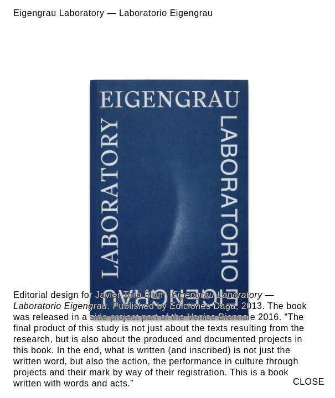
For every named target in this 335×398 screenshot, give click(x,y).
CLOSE (308, 382)
